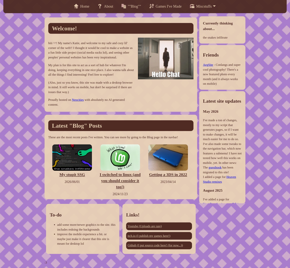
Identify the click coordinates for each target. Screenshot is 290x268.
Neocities (78, 100)
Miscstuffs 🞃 (203, 6)
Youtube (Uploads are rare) (145, 226)
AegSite (208, 65)
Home (81, 6)
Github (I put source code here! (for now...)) (155, 245)
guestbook (215, 167)
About (105, 6)
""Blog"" (131, 6)
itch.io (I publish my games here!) (149, 236)
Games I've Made (165, 6)
